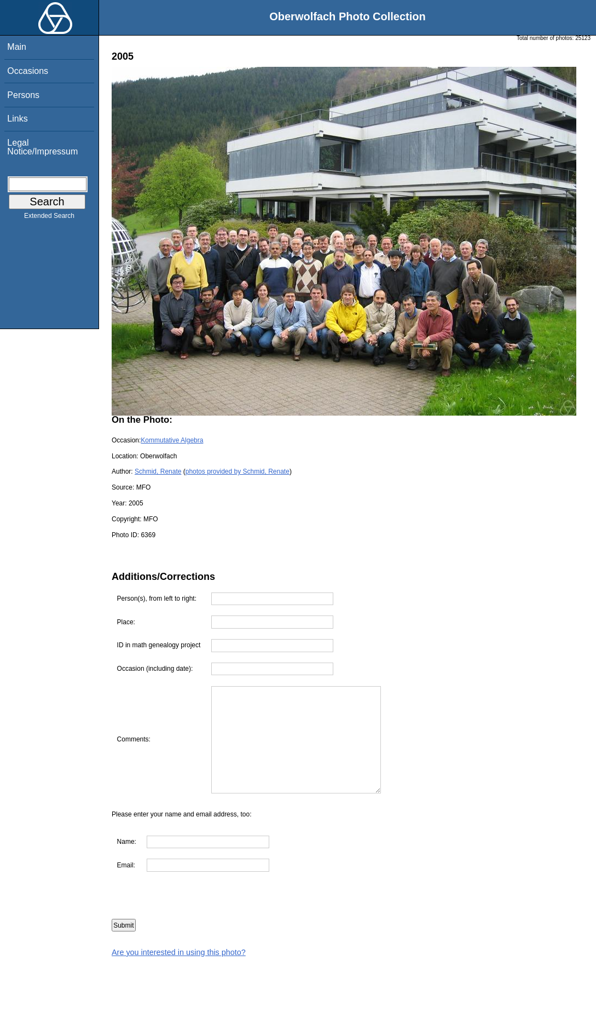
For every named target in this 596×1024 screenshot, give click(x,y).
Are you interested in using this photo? (179, 952)
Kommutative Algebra (172, 440)
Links (17, 118)
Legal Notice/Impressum (42, 147)
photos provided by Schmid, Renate (238, 471)
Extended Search (49, 218)
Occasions (27, 71)
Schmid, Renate (158, 471)
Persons (23, 95)
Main (16, 46)
